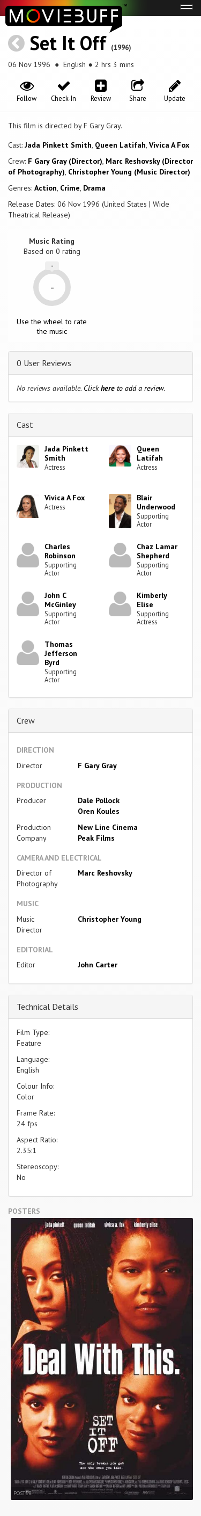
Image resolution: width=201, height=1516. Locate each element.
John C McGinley (60, 600)
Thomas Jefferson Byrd (60, 653)
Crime (70, 188)
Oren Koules (99, 811)
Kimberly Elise (152, 600)
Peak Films (96, 838)
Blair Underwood (156, 502)
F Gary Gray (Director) (65, 161)
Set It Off (67, 42)
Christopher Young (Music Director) (129, 172)
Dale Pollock (99, 800)
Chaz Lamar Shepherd (157, 551)
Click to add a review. (125, 388)
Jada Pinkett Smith (58, 145)
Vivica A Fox (169, 145)
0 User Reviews (44, 363)
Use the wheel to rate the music (52, 326)
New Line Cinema (108, 827)
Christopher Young (110, 919)
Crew (26, 720)
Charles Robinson (60, 551)
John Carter (97, 965)
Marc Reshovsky (105, 873)
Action (45, 188)
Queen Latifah (120, 145)
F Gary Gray (97, 765)
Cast (25, 424)
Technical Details (47, 1006)
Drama (94, 188)
